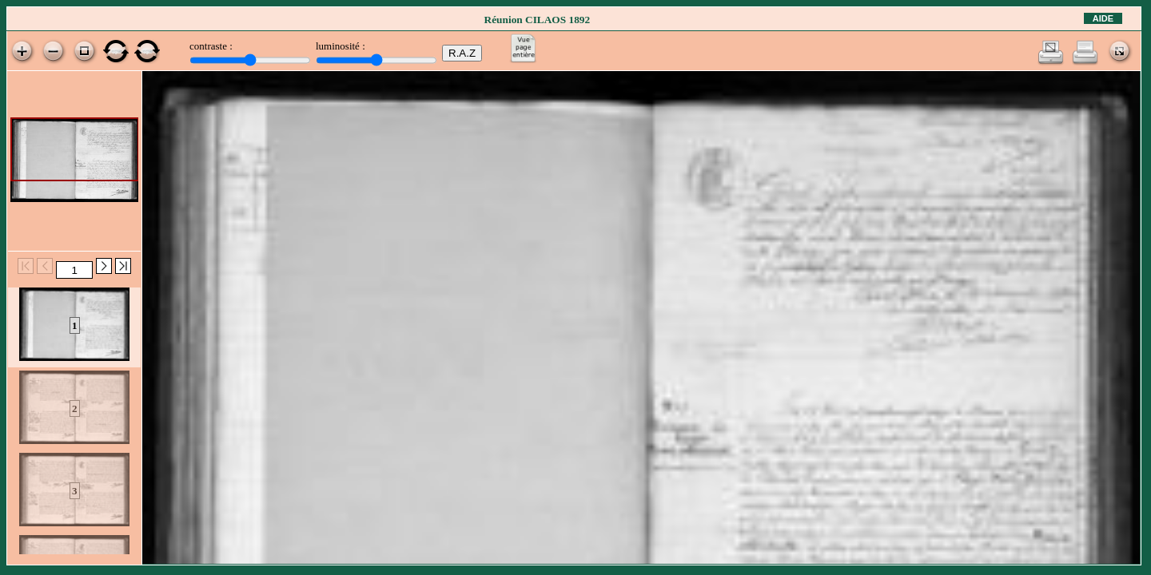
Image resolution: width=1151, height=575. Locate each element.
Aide (1103, 18)
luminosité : (340, 46)
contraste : (211, 46)
